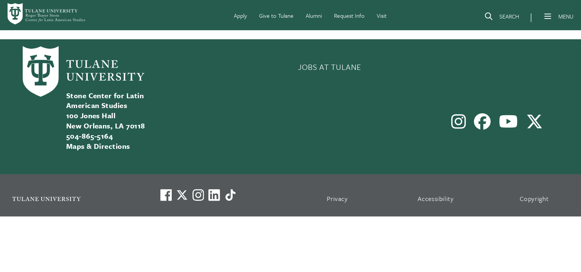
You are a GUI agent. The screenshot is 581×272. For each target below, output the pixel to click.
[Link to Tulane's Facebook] (198, 195)
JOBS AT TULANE (329, 67)
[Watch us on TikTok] (230, 195)
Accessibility (436, 198)
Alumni (314, 15)
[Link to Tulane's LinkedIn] (214, 195)
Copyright (534, 198)
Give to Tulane (276, 15)
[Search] (501, 18)
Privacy (337, 198)
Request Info (349, 15)
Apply (240, 15)
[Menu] (547, 16)
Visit (382, 15)
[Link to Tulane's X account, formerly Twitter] (182, 195)
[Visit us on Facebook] (166, 195)
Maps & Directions (98, 146)
